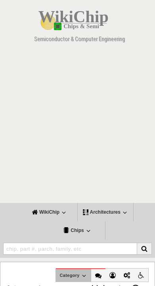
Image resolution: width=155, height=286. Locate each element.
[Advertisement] (77, 125)
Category (73, 275)
